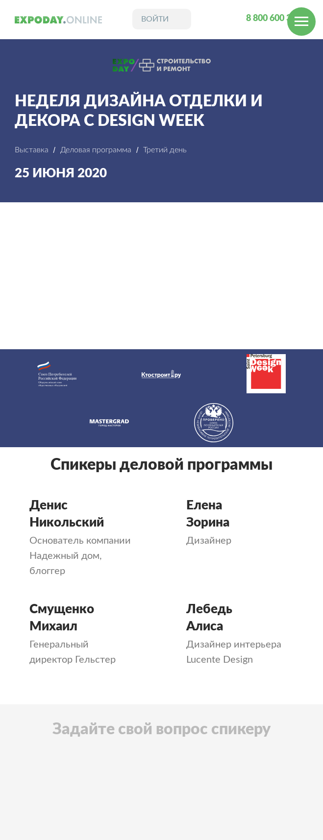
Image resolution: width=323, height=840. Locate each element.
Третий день (165, 150)
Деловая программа (95, 150)
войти (155, 19)
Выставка (32, 150)
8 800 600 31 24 (277, 18)
